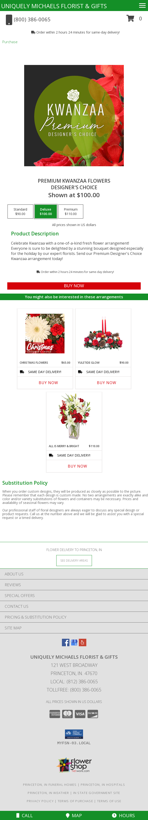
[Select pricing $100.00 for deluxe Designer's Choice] (46, 211)
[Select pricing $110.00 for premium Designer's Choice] (70, 211)
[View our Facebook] (65, 644)
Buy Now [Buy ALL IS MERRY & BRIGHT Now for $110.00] (77, 466)
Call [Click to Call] (24, 815)
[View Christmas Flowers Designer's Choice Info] (45, 333)
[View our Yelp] (82, 644)
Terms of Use (109, 801)
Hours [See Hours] (123, 815)
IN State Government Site (96, 793)
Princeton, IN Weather (48, 793)
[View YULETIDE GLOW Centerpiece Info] (103, 333)
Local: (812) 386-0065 (74, 681)
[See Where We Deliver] (74, 560)
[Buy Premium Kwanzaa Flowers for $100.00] (73, 286)
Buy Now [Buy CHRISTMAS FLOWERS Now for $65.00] (48, 382)
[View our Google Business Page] (74, 644)
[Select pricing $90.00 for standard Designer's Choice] (20, 211)
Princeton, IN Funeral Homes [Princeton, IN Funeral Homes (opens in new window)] (50, 784)
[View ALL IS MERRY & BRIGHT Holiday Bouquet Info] (74, 417)
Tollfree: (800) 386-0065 (74, 690)
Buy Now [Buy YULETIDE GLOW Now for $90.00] (106, 382)
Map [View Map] (74, 815)
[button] (134, 20)
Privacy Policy (40, 801)
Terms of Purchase (75, 801)
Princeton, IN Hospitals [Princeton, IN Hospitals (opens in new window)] (103, 784)
